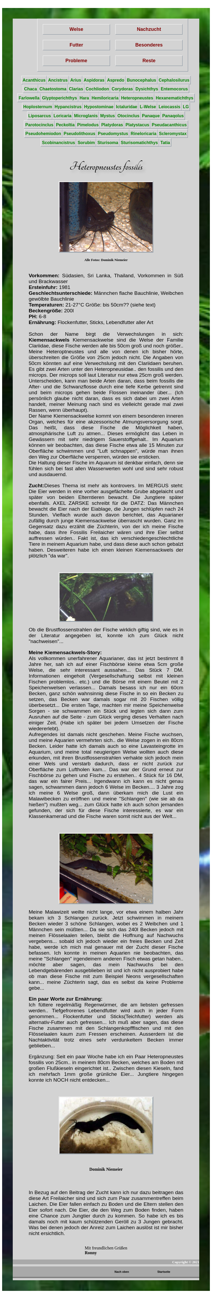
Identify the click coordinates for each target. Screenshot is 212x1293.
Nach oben (122, 1271)
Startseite (163, 1271)
